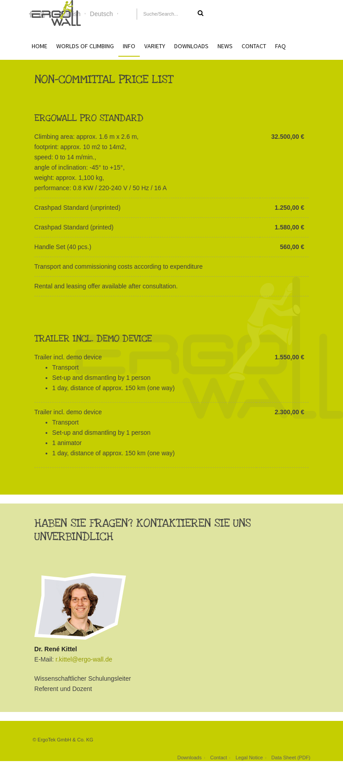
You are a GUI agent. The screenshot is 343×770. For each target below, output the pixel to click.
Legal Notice (249, 757)
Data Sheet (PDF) (291, 757)
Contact (254, 46)
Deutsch (101, 13)
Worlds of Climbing (85, 46)
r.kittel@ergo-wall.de (83, 659)
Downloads (191, 46)
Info (129, 46)
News (225, 46)
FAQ (280, 46)
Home (39, 46)
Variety (154, 46)
